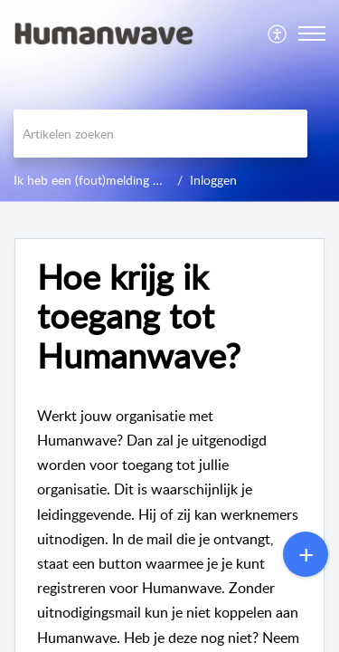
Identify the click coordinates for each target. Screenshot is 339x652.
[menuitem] (278, 33)
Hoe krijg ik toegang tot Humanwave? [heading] (138, 316)
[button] (278, 33)
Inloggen (213, 179)
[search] (160, 134)
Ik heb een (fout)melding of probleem (117, 179)
